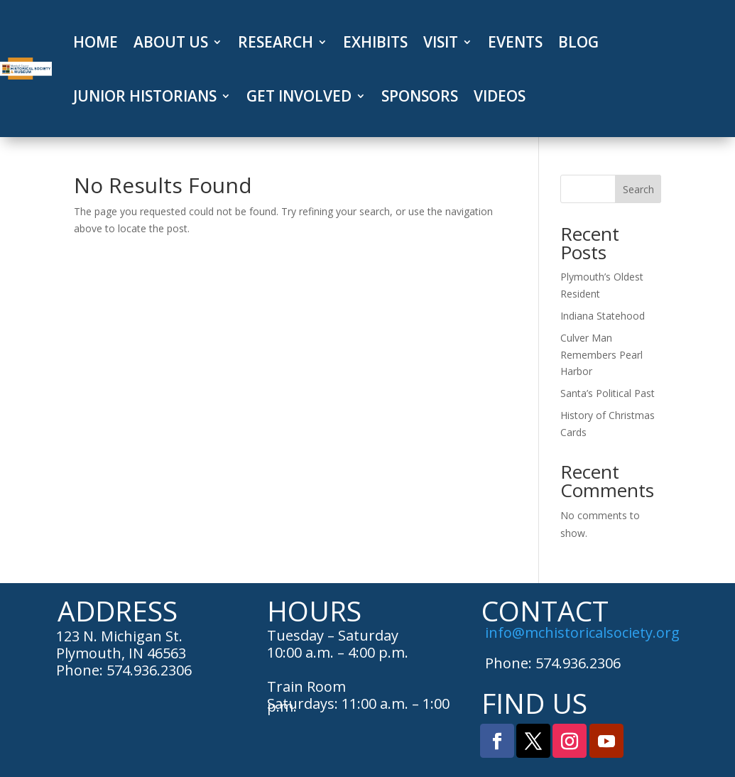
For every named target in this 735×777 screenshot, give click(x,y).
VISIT (440, 42)
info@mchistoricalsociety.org (582, 632)
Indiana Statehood (602, 315)
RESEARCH (275, 42)
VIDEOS (500, 96)
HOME (95, 42)
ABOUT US (171, 42)
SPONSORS (419, 96)
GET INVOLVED (299, 96)
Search (638, 189)
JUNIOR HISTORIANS (145, 96)
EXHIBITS (375, 42)
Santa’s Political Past (607, 393)
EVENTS (515, 42)
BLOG (578, 42)
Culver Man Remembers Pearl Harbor (601, 355)
